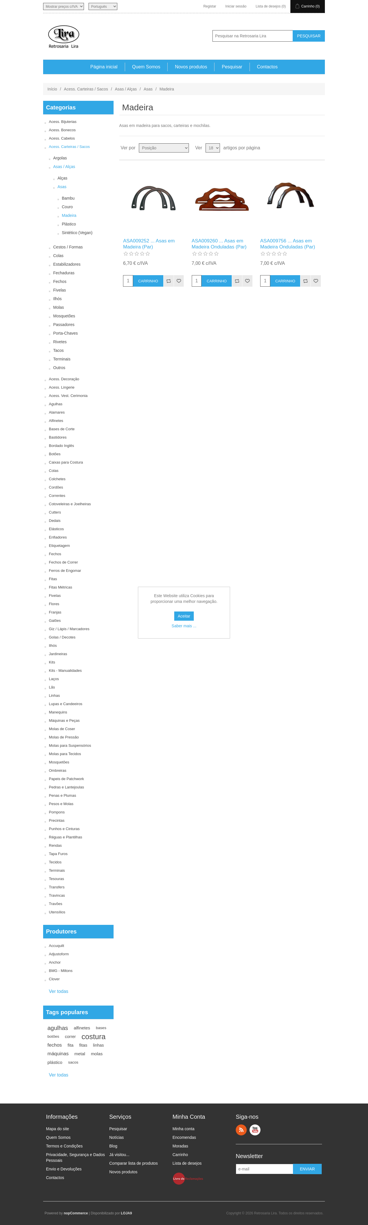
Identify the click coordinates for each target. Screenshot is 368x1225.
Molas (58, 307)
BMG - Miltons (60, 971)
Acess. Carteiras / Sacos (86, 89)
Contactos (267, 66)
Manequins (58, 712)
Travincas (57, 895)
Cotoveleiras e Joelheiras (70, 504)
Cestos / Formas (68, 247)
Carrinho (180, 1154)
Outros (59, 367)
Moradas (180, 1146)
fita (70, 1045)
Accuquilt (56, 946)
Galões (55, 620)
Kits (52, 662)
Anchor (55, 962)
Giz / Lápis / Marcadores (69, 629)
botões (53, 1036)
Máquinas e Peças (64, 720)
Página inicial (103, 66)
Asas (148, 89)
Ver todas (58, 991)
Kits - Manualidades (65, 670)
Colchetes (57, 479)
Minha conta (183, 1128)
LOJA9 (126, 1213)
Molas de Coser (62, 729)
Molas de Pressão (64, 737)
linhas (98, 1045)
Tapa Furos (58, 854)
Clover (54, 979)
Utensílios (57, 912)
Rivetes (60, 341)
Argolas (60, 158)
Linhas (54, 695)
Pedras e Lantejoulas (66, 787)
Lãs (52, 687)
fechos (54, 1045)
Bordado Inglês (61, 445)
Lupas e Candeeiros (65, 704)
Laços (54, 679)
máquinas (58, 1053)
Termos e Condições (64, 1146)
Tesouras (56, 879)
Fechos (59, 281)
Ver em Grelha (309, 148)
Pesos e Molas (61, 804)
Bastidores (57, 437)
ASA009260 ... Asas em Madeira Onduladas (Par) (219, 243)
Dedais (54, 520)
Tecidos (55, 862)
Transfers (56, 887)
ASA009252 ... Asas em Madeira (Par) (149, 243)
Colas (58, 255)
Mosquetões (64, 316)
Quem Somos (146, 66)
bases (101, 1028)
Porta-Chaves (65, 333)
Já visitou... (119, 1154)
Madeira (69, 215)
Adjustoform (59, 954)
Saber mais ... (184, 626)
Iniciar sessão (235, 6)
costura (94, 1037)
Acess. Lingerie (61, 387)
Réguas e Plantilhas (65, 837)
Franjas (55, 612)
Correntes (57, 495)
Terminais (61, 359)
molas (97, 1053)
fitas (83, 1045)
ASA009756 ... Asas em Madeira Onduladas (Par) (287, 243)
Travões (55, 904)
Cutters (55, 512)
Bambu (68, 198)
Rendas (55, 845)
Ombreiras (57, 770)
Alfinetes (56, 420)
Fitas (53, 579)
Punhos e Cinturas (64, 829)
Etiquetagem (59, 545)
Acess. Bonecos (62, 130)
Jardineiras (58, 654)
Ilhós (57, 298)
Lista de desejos (187, 1163)
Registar (209, 6)
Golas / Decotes (62, 637)
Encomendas (184, 1137)
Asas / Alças (126, 89)
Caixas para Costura (66, 462)
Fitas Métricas (60, 587)
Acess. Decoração (64, 379)
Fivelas (59, 290)
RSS (241, 1129)
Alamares (57, 412)
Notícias (116, 1137)
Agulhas (55, 404)
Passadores (63, 324)
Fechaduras (63, 273)
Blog (113, 1146)
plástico (54, 1062)
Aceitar (184, 616)
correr (70, 1036)
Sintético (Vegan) (77, 232)
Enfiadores (58, 537)
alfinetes (82, 1027)
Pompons (57, 812)
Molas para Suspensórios (70, 745)
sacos (73, 1062)
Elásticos (56, 529)
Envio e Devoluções (64, 1169)
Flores (54, 604)
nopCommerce (76, 1213)
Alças (62, 178)
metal (79, 1053)
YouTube (255, 1129)
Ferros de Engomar (65, 570)
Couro (67, 207)
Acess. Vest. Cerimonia (68, 395)
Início (52, 89)
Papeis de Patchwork (66, 779)
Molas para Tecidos (65, 754)
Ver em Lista (320, 148)
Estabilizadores (66, 264)
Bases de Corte (62, 429)
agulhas (57, 1028)
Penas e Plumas (62, 795)
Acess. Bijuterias (62, 121)
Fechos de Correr (63, 562)
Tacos (58, 350)
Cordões (56, 487)
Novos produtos (191, 66)
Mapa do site (57, 1128)
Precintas (56, 820)
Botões (54, 454)
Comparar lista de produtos (133, 1163)
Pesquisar (232, 66)
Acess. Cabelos (62, 138)
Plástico (69, 224)
